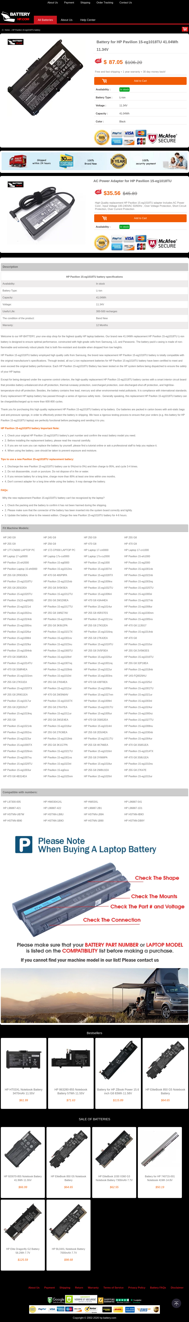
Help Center (87, 20)
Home (7, 30)
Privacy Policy (136, 1287)
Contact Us (125, 2)
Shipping (85, 2)
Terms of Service (113, 1287)
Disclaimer (177, 1287)
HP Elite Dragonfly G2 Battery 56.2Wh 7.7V (22, 1251)
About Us (52, 2)
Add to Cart (140, 81)
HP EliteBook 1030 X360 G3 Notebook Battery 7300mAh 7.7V (114, 1178)
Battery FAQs (158, 1287)
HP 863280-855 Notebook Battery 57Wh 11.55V (70, 1091)
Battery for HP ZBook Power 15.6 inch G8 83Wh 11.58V (118, 1091)
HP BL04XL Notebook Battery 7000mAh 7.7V (68, 1251)
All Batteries (45, 20)
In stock (124, 89)
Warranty (93, 1287)
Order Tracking (105, 2)
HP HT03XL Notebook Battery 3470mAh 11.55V (23, 1091)
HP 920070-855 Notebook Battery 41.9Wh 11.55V (23, 1178)
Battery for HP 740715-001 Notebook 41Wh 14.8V (160, 1178)
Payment (69, 2)
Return (79, 1287)
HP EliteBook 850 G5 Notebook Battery (165, 1091)
